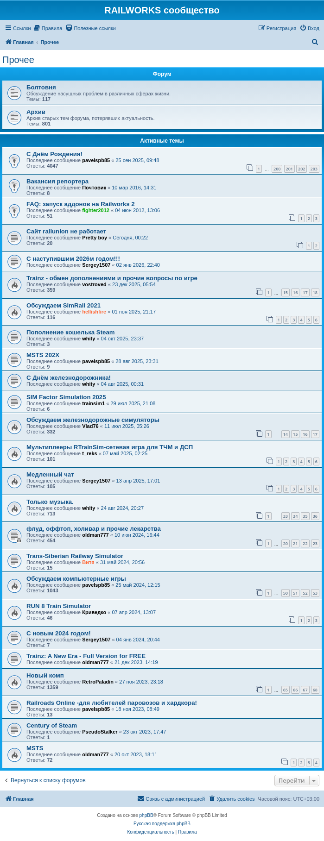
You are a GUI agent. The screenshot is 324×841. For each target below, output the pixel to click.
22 (305, 543)
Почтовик (94, 187)
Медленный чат (50, 474)
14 (285, 434)
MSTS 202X (42, 354)
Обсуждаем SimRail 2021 (63, 305)
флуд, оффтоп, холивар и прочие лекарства (93, 528)
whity (88, 338)
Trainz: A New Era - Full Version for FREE (86, 656)
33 (285, 516)
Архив (35, 111)
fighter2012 (95, 210)
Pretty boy (94, 237)
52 (305, 593)
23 (315, 543)
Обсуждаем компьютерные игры (76, 578)
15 (285, 292)
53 (315, 593)
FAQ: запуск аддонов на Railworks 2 (80, 204)
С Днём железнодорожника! (68, 377)
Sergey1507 (96, 265)
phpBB (146, 815)
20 (285, 543)
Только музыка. (50, 501)
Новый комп (45, 675)
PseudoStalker (99, 731)
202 (301, 169)
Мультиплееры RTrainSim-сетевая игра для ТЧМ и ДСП (109, 447)
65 (285, 690)
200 (276, 169)
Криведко (94, 612)
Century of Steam (51, 725)
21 (295, 543)
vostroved (94, 284)
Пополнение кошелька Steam (70, 332)
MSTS (35, 748)
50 (285, 593)
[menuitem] (48, 28)
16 (295, 292)
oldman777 (95, 535)
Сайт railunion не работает (66, 231)
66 (295, 690)
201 (289, 169)
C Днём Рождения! (54, 154)
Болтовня (41, 87)
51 (295, 593)
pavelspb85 (96, 160)
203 (314, 169)
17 (305, 292)
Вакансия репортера (57, 181)
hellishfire (94, 311)
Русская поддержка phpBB (162, 823)
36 (315, 516)
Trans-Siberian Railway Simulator (74, 555)
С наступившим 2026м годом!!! (73, 258)
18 (315, 292)
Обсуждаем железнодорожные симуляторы (92, 419)
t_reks (89, 453)
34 (295, 516)
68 (315, 690)
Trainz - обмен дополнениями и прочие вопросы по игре (111, 278)
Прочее (18, 60)
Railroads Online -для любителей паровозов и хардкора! (111, 702)
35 (305, 516)
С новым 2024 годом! (58, 633)
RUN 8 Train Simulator (58, 606)
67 (305, 690)
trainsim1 (93, 403)
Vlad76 (90, 426)
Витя (88, 562)
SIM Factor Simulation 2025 (66, 397)
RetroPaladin (98, 681)
